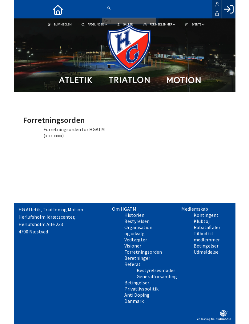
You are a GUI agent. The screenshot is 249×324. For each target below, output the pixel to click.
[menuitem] (23, 9)
